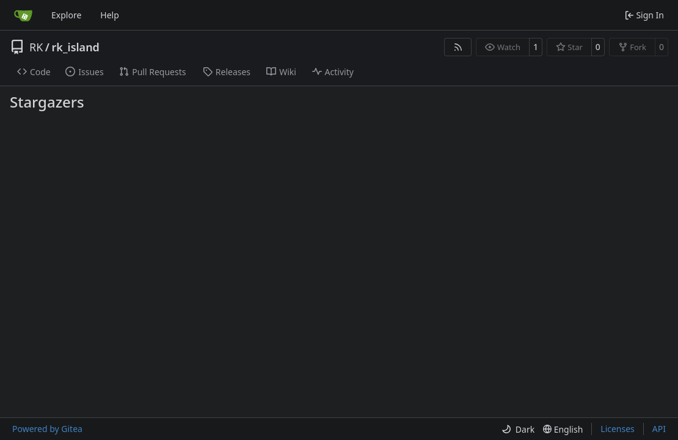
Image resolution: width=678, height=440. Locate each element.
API (659, 429)
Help (109, 15)
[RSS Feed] (458, 47)
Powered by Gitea (47, 429)
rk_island (76, 47)
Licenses (617, 429)
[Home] (23, 15)
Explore (66, 15)
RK (36, 47)
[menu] (517, 429)
